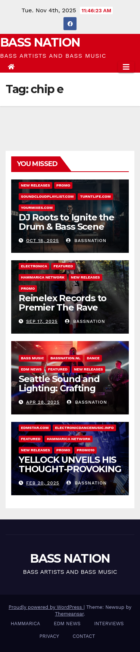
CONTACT (84, 636)
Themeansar (69, 614)
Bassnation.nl (65, 358)
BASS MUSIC (32, 358)
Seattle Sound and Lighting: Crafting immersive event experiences (59, 392)
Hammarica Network (43, 277)
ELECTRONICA (34, 266)
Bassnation (86, 240)
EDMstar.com (35, 428)
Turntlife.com (95, 196)
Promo (63, 185)
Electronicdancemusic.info (84, 428)
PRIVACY (49, 636)
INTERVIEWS (109, 623)
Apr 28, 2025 (43, 402)
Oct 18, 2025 (42, 240)
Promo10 (85, 450)
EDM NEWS (31, 369)
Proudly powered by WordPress (46, 607)
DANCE (93, 358)
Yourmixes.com (37, 208)
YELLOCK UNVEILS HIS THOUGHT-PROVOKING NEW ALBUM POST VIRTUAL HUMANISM (70, 473)
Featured (63, 266)
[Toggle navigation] (126, 67)
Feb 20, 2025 (42, 483)
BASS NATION (40, 42)
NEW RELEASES (35, 185)
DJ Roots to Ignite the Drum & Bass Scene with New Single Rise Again (66, 231)
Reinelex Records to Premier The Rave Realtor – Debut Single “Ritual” (68, 312)
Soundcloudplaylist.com (47, 196)
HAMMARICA (25, 623)
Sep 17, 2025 (42, 321)
